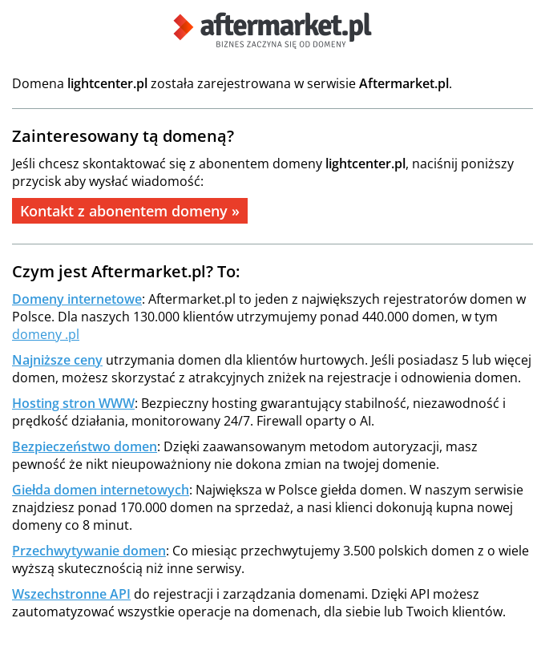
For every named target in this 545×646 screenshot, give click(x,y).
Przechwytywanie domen (89, 550)
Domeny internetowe (77, 299)
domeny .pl (45, 334)
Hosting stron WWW (73, 403)
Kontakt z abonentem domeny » (130, 210)
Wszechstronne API (71, 594)
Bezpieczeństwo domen (84, 446)
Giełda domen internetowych (100, 490)
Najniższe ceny (57, 360)
